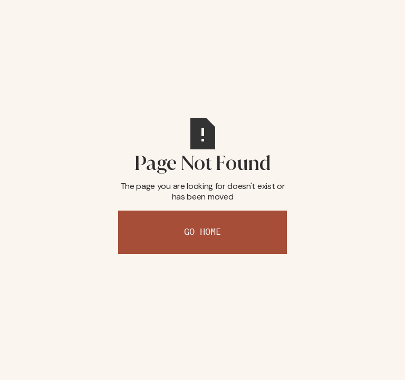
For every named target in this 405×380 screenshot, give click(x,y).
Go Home (202, 232)
